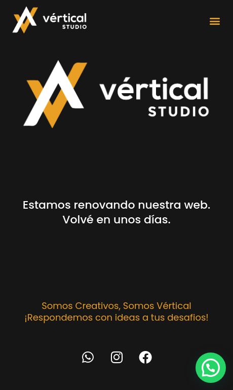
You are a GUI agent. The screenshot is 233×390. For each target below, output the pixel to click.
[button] (214, 20)
